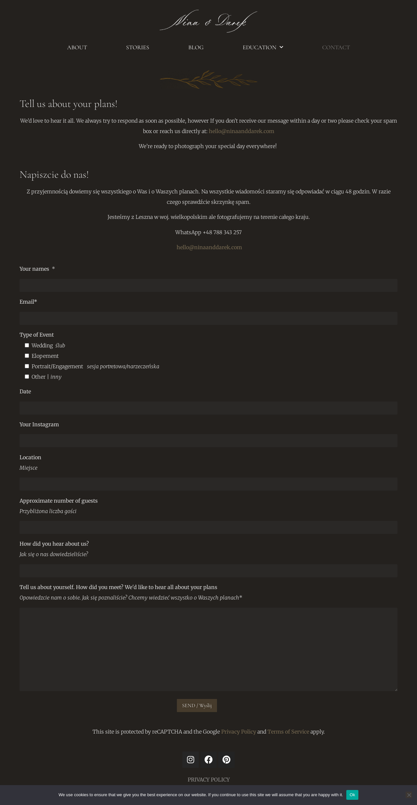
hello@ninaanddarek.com (241, 131)
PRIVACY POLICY (209, 779)
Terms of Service (288, 731)
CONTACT (336, 47)
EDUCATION (263, 47)
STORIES (137, 47)
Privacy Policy (238, 731)
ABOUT (77, 47)
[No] (409, 795)
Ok (352, 794)
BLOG (196, 47)
